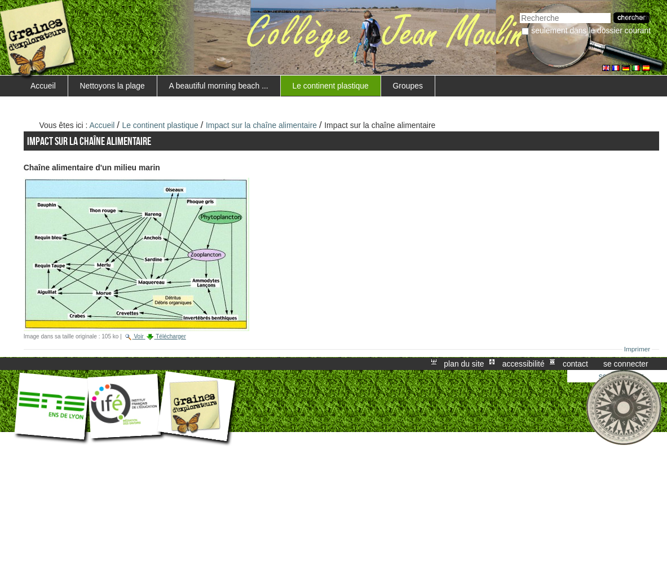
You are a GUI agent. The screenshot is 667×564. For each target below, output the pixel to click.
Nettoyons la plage (112, 85)
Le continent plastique (330, 85)
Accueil (43, 85)
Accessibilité (523, 363)
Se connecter (625, 363)
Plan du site (464, 363)
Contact (575, 363)
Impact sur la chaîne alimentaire (261, 125)
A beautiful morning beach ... (218, 85)
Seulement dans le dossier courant (591, 30)
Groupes (408, 85)
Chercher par (519, 11)
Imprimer (637, 349)
